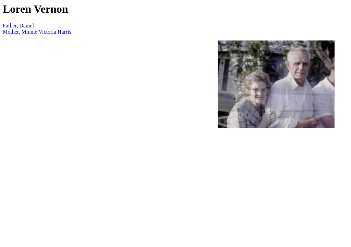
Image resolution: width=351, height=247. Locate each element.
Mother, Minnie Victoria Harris (37, 32)
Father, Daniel (18, 25)
